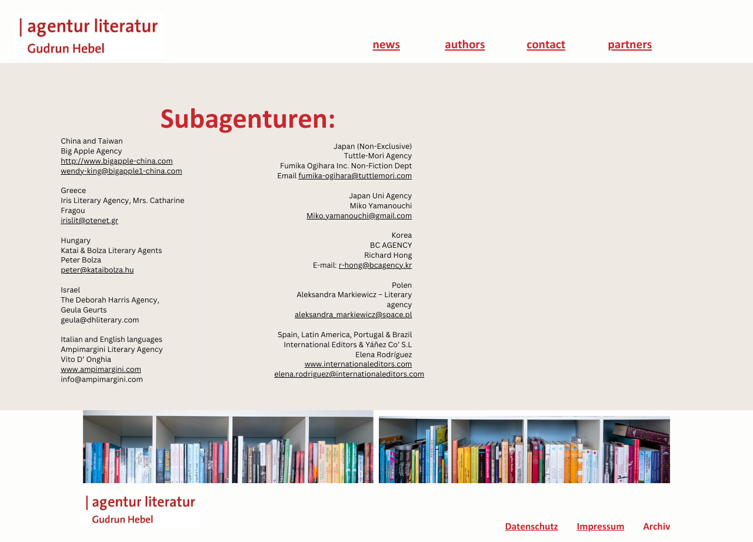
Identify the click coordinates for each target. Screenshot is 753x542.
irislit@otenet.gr (89, 220)
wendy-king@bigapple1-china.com (121, 171)
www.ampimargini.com (101, 369)
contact (546, 45)
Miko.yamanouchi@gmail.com (359, 216)
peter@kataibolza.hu (97, 270)
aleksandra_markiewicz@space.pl (353, 315)
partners (630, 45)
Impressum (601, 528)
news (386, 45)
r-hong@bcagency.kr (375, 265)
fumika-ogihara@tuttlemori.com (355, 176)
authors (465, 45)
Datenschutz (531, 528)
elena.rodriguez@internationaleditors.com (349, 374)
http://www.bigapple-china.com (117, 161)
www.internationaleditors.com (358, 364)
